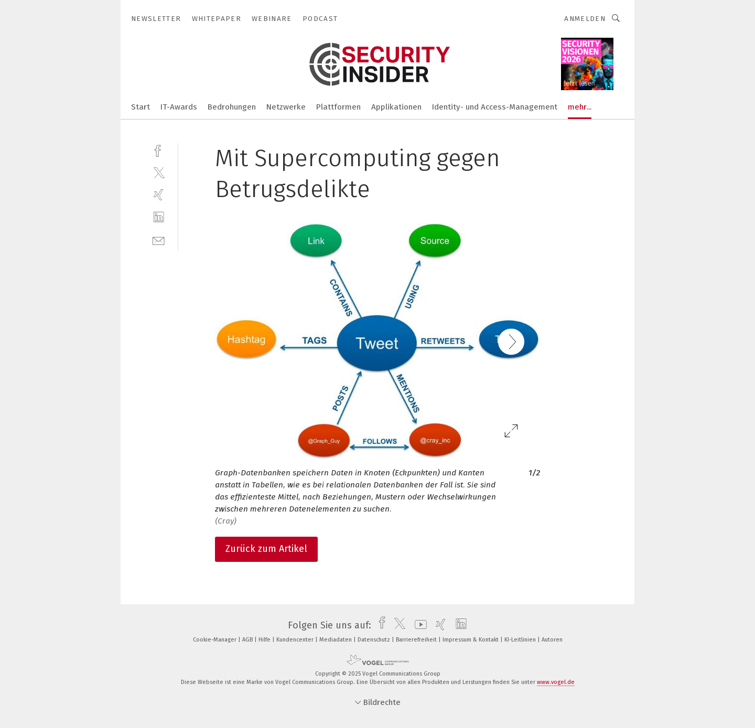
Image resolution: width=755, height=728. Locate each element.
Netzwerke (286, 107)
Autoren (552, 639)
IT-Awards (178, 107)
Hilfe (265, 639)
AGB (248, 639)
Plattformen (338, 107)
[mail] (158, 239)
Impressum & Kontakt (471, 639)
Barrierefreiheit (417, 639)
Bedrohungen (232, 107)
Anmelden (585, 18)
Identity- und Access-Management (494, 107)
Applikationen (396, 107)
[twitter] (158, 172)
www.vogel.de (556, 682)
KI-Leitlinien (520, 639)
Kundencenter (295, 639)
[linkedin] (158, 217)
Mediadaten (336, 639)
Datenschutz (375, 639)
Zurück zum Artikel (266, 549)
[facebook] (158, 149)
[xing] (158, 194)
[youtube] (418, 625)
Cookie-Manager (215, 639)
